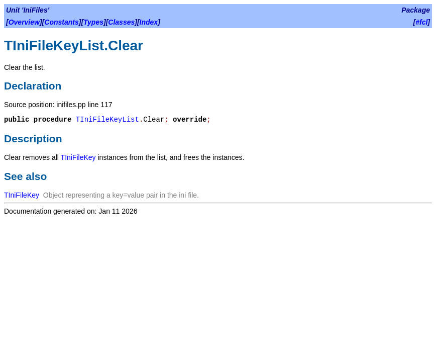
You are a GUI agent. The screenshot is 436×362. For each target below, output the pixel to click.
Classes (121, 22)
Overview (24, 22)
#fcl (421, 22)
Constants (61, 22)
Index (149, 22)
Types (93, 22)
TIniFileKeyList (107, 120)
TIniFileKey (78, 157)
